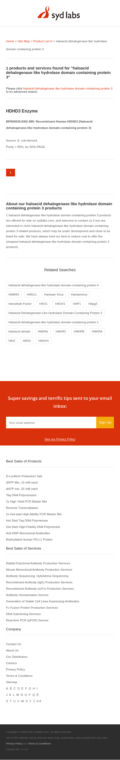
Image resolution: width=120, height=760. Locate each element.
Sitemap (11, 682)
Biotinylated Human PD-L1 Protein (29, 539)
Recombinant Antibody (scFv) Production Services (40, 588)
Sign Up (105, 423)
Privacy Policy (15, 669)
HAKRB (79, 331)
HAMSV (13, 294)
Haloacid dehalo (19, 331)
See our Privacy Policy (60, 439)
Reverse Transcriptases (22, 508)
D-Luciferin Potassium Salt (24, 476)
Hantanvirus (79, 294)
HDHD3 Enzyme (22, 111)
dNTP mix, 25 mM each (22, 489)
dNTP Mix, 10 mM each (22, 482)
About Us (12, 650)
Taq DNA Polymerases (21, 495)
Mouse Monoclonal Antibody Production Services (39, 569)
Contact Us (13, 644)
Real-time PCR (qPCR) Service (27, 620)
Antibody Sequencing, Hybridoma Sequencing (37, 576)
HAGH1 (44, 341)
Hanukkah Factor (20, 304)
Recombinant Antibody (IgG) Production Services (39, 582)
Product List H (43, 41)
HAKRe (43, 331)
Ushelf (24, 749)
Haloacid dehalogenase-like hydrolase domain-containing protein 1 (53, 322)
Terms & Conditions (19, 676)
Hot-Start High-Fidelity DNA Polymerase (33, 527)
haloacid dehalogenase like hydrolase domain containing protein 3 (68, 88)
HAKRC (61, 331)
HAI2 (11, 341)
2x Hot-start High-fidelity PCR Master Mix (34, 514)
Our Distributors (16, 657)
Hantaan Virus (54, 294)
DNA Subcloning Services (23, 614)
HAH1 (27, 341)
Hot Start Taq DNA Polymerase (27, 520)
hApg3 (93, 304)
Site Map (24, 41)
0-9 (38, 701)
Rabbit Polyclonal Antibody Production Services (38, 563)
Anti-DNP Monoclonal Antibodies (28, 533)
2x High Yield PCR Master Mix (26, 501)
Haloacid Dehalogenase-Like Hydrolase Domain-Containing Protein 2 (55, 313)
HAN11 (32, 294)
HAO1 (43, 304)
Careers (11, 663)
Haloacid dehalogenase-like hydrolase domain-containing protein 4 (53, 285)
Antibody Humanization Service (27, 595)
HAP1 (77, 304)
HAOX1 (60, 304)
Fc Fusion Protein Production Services (32, 607)
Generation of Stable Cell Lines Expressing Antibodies (43, 601)
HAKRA (97, 331)
